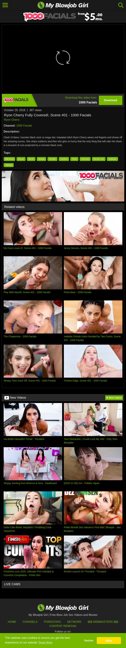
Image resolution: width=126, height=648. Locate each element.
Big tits (31, 159)
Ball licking (9, 159)
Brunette (52, 159)
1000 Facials (24, 125)
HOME (12, 621)
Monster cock (99, 159)
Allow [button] (109, 640)
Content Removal (63, 626)
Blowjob (41, 159)
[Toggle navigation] (5, 5)
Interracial (85, 159)
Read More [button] (45, 642)
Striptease (112, 159)
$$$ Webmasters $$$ (103, 621)
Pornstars (52, 621)
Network (74, 621)
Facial (74, 159)
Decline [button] (88, 640)
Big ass (21, 159)
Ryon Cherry (12, 119)
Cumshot (63, 159)
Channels (30, 621)
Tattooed (8, 165)
